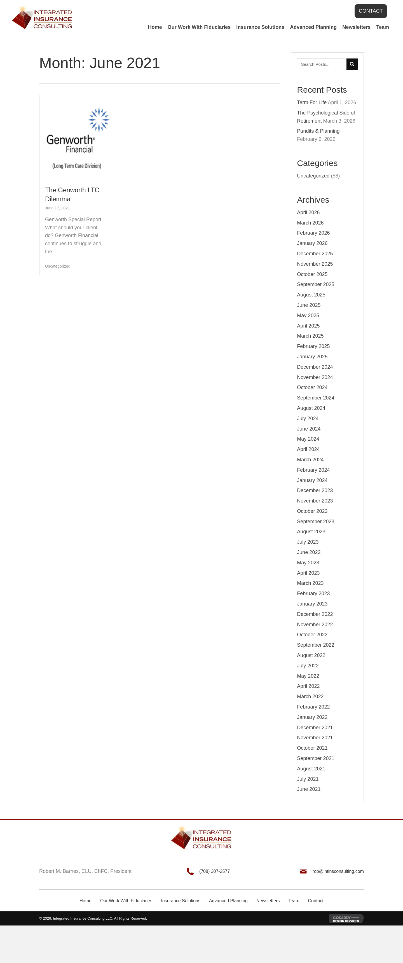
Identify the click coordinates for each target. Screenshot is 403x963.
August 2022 (311, 655)
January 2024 (312, 480)
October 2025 (312, 274)
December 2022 (315, 614)
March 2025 (310, 336)
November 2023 (315, 501)
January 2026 (312, 243)
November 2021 (315, 737)
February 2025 (313, 346)
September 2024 (315, 398)
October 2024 (312, 387)
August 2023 (311, 531)
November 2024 (315, 377)
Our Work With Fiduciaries (126, 900)
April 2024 (308, 449)
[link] (155, 27)
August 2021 (311, 769)
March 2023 (310, 583)
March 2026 (310, 223)
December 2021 (315, 727)
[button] (371, 11)
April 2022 (308, 686)
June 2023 (308, 552)
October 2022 (312, 634)
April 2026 (308, 212)
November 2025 (315, 264)
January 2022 (312, 717)
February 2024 (313, 470)
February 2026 (313, 233)
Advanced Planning (228, 900)
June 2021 (308, 789)
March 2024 (310, 459)
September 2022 (315, 645)
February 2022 (313, 707)
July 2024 (307, 418)
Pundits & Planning (318, 131)
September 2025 (315, 284)
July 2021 (307, 779)
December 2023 (315, 490)
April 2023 (308, 573)
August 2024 (311, 408)
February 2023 (313, 593)
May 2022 (308, 676)
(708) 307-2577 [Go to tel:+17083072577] (214, 871)
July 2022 (307, 666)
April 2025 (308, 326)
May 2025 (308, 315)
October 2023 (312, 511)
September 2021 (315, 758)
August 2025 (311, 295)
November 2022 (315, 624)
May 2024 (308, 439)
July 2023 (307, 542)
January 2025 (312, 356)
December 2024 (315, 367)
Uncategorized (57, 266)
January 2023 (312, 604)
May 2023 (308, 562)
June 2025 (308, 305)
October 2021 (312, 748)
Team (293, 900)
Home (85, 900)
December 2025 (315, 253)
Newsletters (268, 900)
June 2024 (308, 429)
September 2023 (315, 521)
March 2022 (310, 696)
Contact (316, 900)
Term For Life (312, 102)
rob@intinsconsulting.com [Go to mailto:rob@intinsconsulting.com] (338, 871)
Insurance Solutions (180, 900)
